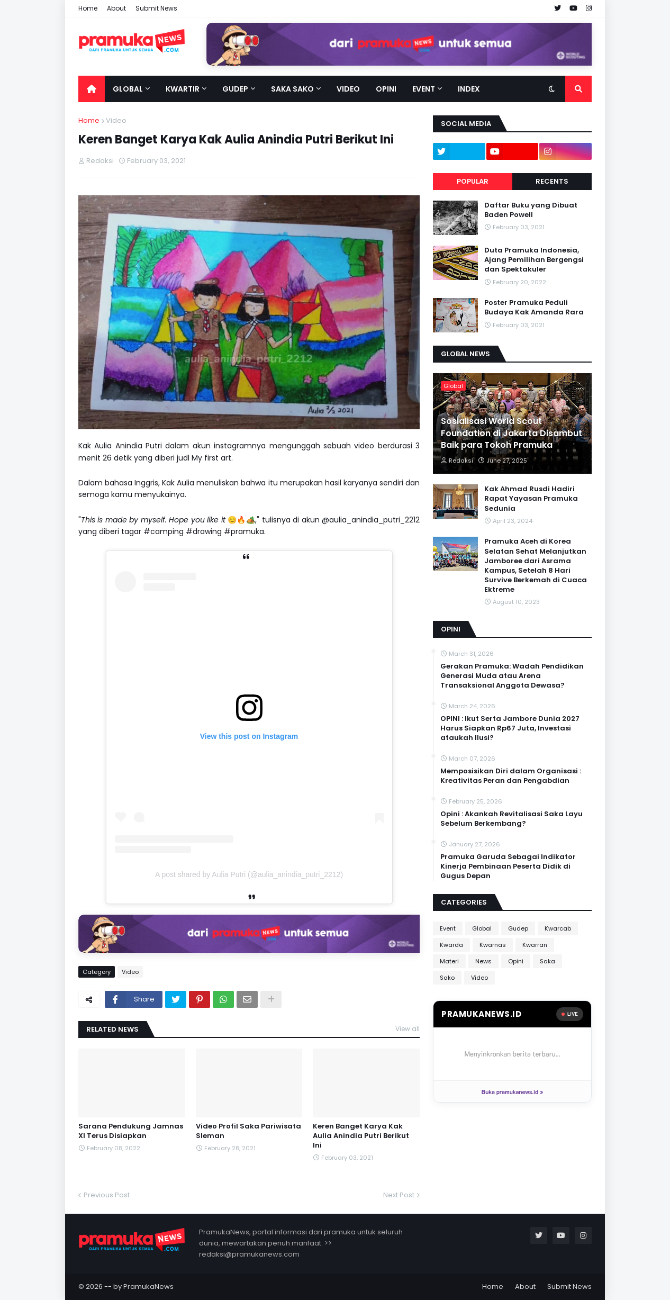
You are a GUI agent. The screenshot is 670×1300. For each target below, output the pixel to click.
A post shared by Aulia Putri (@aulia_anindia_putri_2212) (249, 874)
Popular (472, 181)
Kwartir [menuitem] (183, 89)
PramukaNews (148, 1286)
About (116, 8)
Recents (552, 181)
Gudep (518, 928)
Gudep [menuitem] (235, 89)
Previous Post (107, 1195)
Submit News (156, 8)
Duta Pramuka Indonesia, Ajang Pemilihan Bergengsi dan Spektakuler (534, 260)
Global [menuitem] (128, 89)
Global (482, 928)
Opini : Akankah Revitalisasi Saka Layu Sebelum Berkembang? (511, 818)
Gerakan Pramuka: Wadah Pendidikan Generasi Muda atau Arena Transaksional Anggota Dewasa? (512, 676)
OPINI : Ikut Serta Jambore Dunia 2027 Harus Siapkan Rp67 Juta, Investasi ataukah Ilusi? (510, 728)
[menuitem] (91, 89)
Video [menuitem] (348, 89)
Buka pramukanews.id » (512, 1092)
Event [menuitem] (423, 89)
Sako (447, 977)
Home (87, 8)
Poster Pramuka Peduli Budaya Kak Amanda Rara (534, 307)
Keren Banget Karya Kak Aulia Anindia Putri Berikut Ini (361, 1136)
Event (448, 928)
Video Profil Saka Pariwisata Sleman (248, 1131)
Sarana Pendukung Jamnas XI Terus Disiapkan (130, 1131)
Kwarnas (492, 945)
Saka (547, 961)
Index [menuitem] (469, 89)
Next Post (398, 1195)
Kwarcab (558, 928)
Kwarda (451, 945)
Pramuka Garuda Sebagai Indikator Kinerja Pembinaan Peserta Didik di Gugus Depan (508, 866)
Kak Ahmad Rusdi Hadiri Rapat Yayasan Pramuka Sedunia (531, 498)
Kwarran (534, 945)
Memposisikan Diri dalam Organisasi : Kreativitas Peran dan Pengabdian (510, 776)
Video (116, 120)
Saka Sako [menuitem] (292, 89)
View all (407, 1028)
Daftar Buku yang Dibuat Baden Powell (530, 210)
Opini (515, 961)
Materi (449, 961)
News (483, 961)
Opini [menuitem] (386, 89)
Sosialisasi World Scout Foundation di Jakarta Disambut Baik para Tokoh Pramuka (511, 433)
